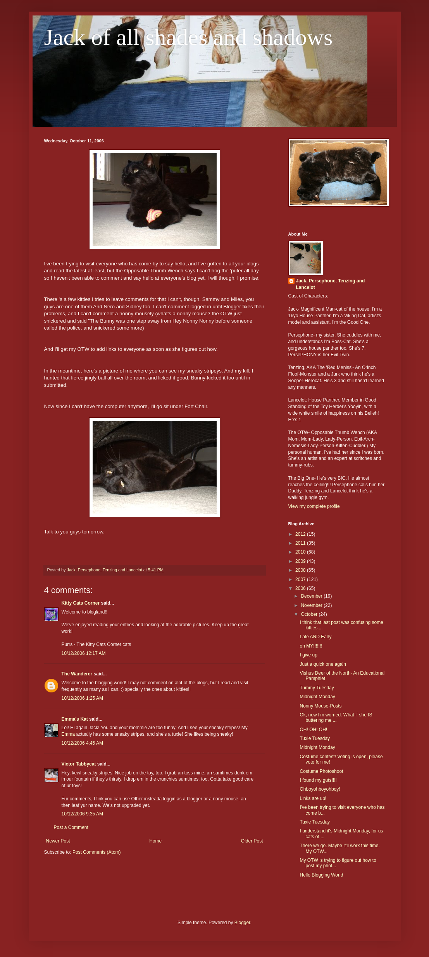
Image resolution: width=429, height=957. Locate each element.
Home (155, 841)
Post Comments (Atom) (96, 852)
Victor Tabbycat (79, 764)
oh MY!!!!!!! (311, 646)
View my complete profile (314, 506)
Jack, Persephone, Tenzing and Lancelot (330, 284)
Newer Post (58, 841)
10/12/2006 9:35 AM (82, 814)
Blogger (242, 922)
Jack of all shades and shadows (188, 37)
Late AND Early (315, 636)
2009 (301, 561)
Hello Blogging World (321, 875)
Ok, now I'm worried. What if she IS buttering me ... (336, 717)
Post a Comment (71, 827)
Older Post (252, 841)
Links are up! (313, 798)
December (312, 596)
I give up (308, 655)
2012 (301, 534)
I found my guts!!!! (318, 780)
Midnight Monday (317, 696)
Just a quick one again (323, 664)
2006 (301, 588)
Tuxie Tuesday (315, 738)
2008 (301, 570)
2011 (301, 543)
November (312, 605)
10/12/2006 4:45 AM (82, 743)
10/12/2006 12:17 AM (84, 653)
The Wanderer (77, 674)
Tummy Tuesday (317, 687)
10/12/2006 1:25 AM (82, 698)
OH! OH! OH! (313, 729)
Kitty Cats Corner (81, 603)
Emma (68, 734)
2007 (301, 579)
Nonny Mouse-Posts (320, 706)
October (310, 614)
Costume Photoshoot (321, 771)
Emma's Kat (75, 719)
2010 (301, 552)
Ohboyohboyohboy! (320, 789)
